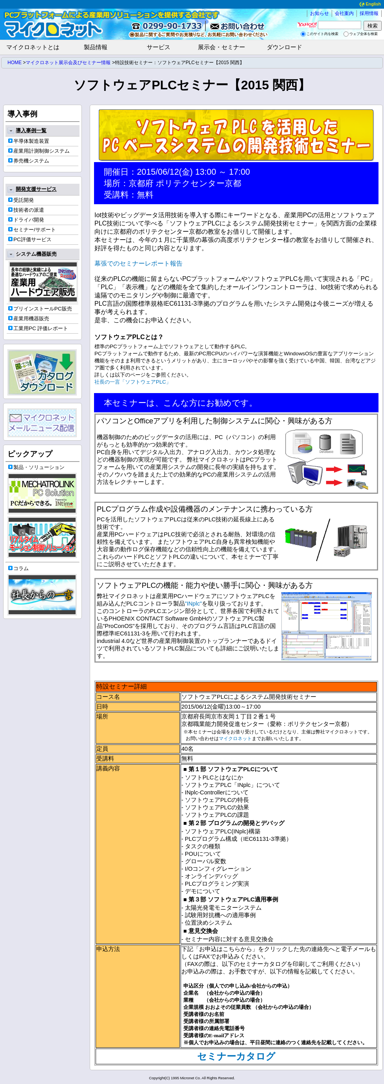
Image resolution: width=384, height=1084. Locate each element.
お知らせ (319, 13)
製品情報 (95, 47)
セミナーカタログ (236, 1056)
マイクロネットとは (32, 47)
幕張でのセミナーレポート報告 (138, 263)
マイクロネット (235, 738)
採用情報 (369, 13)
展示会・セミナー (221, 47)
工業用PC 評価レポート (38, 328)
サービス (158, 47)
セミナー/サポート (32, 230)
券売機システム (28, 161)
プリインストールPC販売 (40, 309)
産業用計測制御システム (39, 151)
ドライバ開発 (26, 220)
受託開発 (21, 200)
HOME (14, 62)
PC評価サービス (30, 239)
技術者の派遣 (26, 210)
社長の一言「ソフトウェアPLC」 (132, 382)
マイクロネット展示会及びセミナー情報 (68, 62)
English (369, 4)
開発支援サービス (32, 189)
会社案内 (344, 13)
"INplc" (193, 603)
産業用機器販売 (28, 318)
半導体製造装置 (28, 141)
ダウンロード (284, 47)
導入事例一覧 (26, 130)
